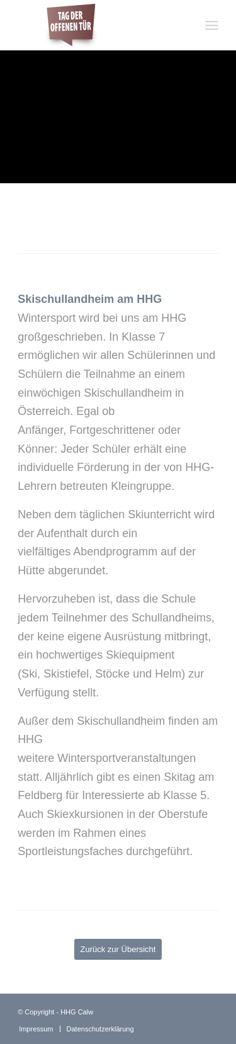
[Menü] (211, 25)
